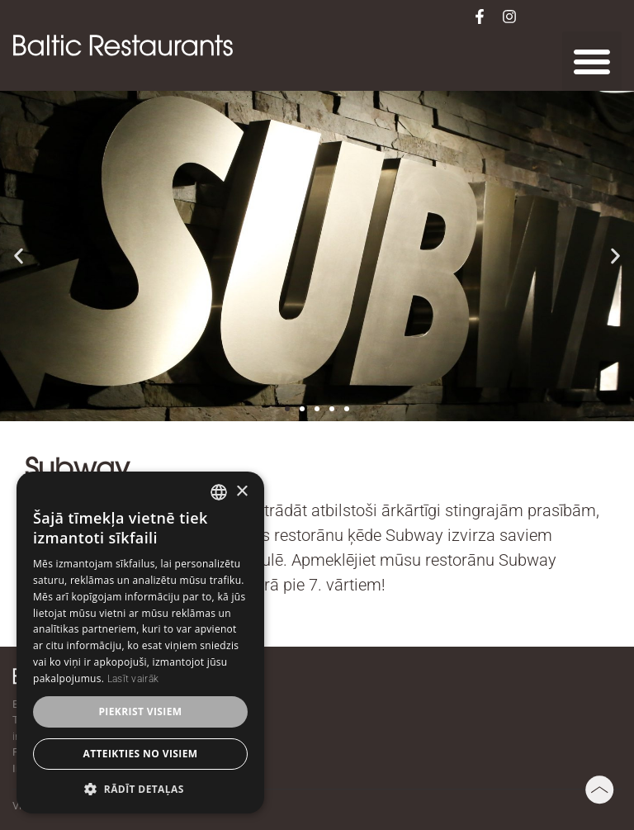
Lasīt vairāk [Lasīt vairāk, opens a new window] (133, 679)
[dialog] (140, 642)
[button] (592, 61)
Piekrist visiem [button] (140, 711)
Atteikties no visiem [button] (140, 754)
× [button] (241, 492)
